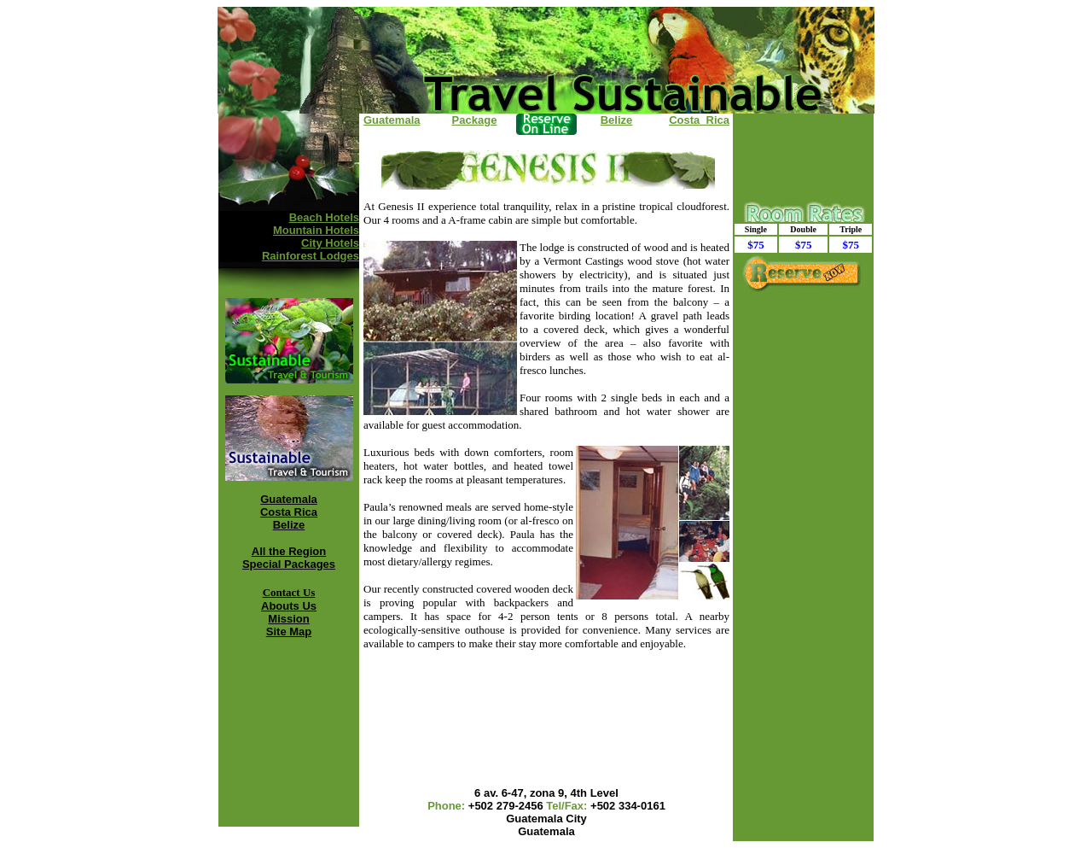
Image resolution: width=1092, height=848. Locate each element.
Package (474, 120)
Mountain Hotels (316, 230)
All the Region (289, 551)
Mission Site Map (288, 625)
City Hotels (330, 243)
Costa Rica (288, 512)
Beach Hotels (324, 217)
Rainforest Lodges (310, 255)
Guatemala (288, 499)
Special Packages (288, 564)
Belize (289, 524)
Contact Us (289, 592)
